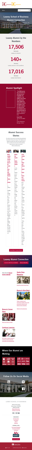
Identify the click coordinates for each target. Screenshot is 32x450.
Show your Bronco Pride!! (7, 322)
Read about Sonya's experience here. (21, 113)
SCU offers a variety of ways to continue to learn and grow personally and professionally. (8, 340)
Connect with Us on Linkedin (11, 262)
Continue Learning (8, 327)
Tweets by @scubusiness (22, 308)
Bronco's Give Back (23, 290)
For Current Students (16, 427)
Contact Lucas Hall (16, 410)
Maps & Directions (16, 409)
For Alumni (16, 430)
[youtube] (19, 413)
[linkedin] (16, 413)
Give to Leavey (16, 439)
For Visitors (16, 420)
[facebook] (13, 413)
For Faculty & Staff (16, 428)
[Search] (23, 10)
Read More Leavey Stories (16, 250)
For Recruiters (16, 418)
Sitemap (16, 423)
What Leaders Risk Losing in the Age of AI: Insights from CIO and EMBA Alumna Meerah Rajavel (8, 169)
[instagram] (15, 413)
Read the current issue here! (22, 285)
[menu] (3, 10)
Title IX (16, 421)
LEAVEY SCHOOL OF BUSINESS (16, 401)
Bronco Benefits (24, 262)
